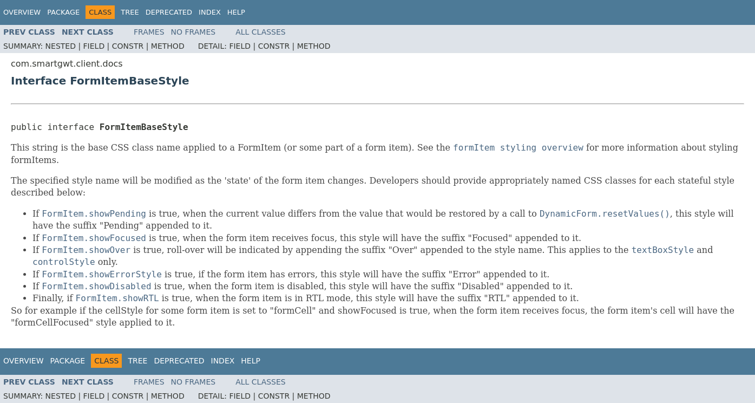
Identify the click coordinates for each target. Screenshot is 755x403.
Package (63, 12)
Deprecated (169, 12)
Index (210, 12)
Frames (149, 32)
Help (236, 12)
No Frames (193, 32)
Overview (22, 12)
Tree (130, 12)
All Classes (260, 32)
